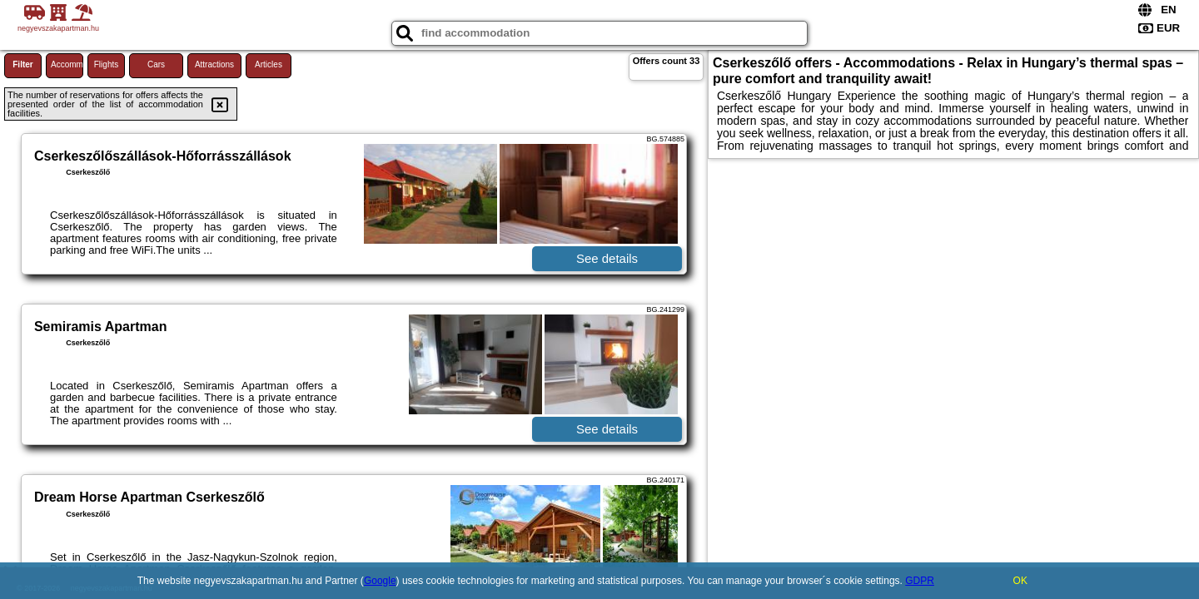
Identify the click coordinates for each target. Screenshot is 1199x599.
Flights (106, 64)
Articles (268, 64)
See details (607, 258)
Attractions (214, 64)
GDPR (919, 581)
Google (380, 581)
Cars (156, 64)
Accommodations (67, 64)
